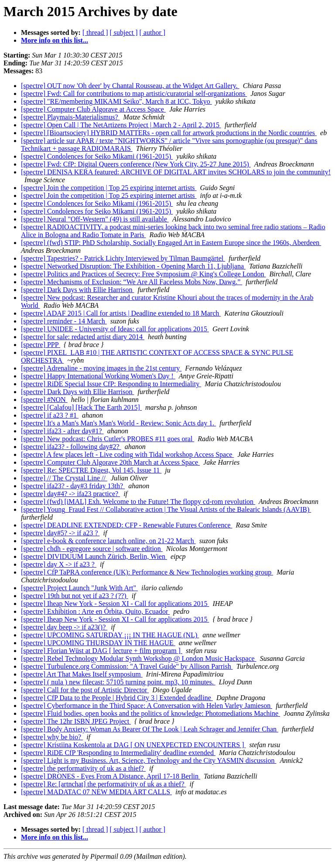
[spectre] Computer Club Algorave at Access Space (93, 109)
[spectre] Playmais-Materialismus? (70, 117)
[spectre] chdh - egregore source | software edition (92, 548)
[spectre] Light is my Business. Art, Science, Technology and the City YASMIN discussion (148, 760)
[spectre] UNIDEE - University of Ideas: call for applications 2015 (115, 329)
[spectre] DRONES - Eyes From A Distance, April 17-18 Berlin (110, 776)
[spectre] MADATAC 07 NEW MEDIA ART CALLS (96, 792)
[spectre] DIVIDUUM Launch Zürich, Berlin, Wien (94, 556)
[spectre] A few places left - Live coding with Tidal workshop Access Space (127, 454)
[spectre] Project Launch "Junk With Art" (79, 588)
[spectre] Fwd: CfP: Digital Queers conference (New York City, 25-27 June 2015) (136, 164)
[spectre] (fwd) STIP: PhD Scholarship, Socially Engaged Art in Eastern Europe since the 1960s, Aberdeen (171, 242)
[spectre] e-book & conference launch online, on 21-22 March (108, 540)
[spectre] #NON (44, 399)
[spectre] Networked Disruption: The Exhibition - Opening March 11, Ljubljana (133, 266)
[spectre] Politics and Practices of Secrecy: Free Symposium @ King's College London (143, 274)
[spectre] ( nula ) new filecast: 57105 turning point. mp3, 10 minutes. (118, 682)
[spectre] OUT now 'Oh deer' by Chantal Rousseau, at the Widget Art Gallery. (130, 85)
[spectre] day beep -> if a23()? (64, 627)
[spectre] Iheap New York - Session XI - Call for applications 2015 (115, 603)
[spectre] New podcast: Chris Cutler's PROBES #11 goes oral (107, 438)
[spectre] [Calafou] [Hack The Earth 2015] (81, 407)
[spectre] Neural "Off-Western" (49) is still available (95, 219)
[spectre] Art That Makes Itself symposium (82, 674)
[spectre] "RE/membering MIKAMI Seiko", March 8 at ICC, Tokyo (116, 101)
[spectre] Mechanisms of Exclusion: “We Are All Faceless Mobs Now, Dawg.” (131, 282)
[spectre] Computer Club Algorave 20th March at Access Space (110, 462)
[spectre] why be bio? (52, 737)
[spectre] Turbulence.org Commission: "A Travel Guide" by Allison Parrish (127, 666)
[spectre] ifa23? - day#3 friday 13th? (73, 486)
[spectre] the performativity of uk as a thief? (83, 768)
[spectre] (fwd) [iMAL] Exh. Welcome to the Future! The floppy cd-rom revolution (138, 501)
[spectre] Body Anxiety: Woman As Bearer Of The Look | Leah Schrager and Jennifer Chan (149, 729)
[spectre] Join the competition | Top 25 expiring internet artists (109, 187)
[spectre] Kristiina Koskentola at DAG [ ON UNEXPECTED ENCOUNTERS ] (133, 744)
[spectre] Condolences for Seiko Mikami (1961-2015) (97, 156)
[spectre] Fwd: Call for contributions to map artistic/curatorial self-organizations (134, 93)
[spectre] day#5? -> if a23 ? (60, 533)
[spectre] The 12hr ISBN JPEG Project (76, 721)
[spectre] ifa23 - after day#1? (62, 431)
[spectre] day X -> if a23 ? (58, 564)
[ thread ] (95, 32)
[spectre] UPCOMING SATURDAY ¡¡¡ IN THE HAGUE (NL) (110, 635)
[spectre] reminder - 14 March (64, 321)
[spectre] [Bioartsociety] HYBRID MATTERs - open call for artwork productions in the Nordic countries (169, 132)
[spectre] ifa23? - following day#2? (71, 446)
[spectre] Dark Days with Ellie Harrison (77, 289)
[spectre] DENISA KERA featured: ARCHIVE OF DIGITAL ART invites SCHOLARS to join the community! (176, 172)
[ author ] (153, 32)
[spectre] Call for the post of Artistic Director (85, 690)
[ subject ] (124, 32)
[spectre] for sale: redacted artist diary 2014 (82, 336)
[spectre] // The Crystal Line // (64, 478)
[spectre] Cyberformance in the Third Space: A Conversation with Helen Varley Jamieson (146, 705)
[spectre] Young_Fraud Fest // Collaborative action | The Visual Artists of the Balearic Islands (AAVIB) (166, 509)
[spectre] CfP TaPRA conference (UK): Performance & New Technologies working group (147, 572)
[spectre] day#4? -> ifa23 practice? (70, 493)
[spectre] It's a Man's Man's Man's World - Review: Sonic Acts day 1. (118, 423)
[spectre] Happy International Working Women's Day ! (98, 376)
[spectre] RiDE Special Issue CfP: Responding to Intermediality (111, 384)
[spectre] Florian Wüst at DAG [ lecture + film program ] (101, 650)
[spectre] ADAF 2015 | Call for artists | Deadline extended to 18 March (121, 313)
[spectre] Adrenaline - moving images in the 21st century (101, 368)
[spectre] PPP (40, 344)
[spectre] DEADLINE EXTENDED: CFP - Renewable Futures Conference (126, 525)
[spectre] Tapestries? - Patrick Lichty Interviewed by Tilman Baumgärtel (123, 258)
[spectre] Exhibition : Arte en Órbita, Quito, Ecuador (95, 611)
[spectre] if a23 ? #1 (50, 415)
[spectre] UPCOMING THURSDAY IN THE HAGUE (98, 642)
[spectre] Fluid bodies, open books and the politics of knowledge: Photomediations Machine (150, 713)
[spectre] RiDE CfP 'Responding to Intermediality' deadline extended (118, 752)
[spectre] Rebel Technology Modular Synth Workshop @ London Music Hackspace (138, 658)
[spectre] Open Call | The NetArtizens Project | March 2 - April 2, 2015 (121, 125)
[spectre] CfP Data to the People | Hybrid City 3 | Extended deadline (117, 697)
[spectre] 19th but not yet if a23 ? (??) (74, 595)
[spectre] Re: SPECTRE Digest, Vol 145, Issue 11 (91, 470)
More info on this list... (54, 40)
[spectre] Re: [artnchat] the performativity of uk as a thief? (103, 784)
